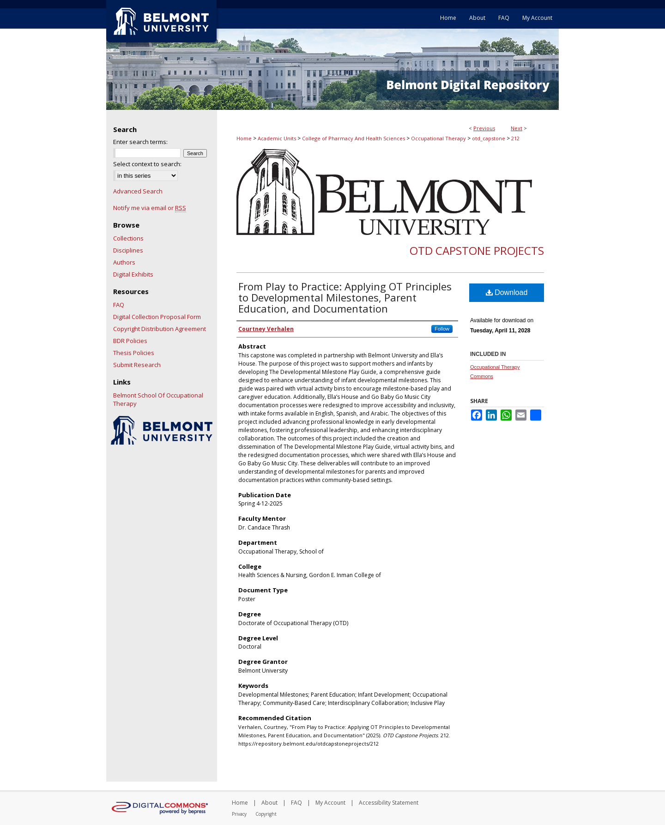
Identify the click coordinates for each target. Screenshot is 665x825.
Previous (484, 128)
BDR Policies (130, 341)
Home (244, 138)
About (269, 803)
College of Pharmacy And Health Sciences (353, 138)
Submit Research (137, 365)
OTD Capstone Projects (477, 250)
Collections (128, 238)
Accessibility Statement (388, 803)
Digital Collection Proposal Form (157, 317)
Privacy (239, 814)
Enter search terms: (140, 142)
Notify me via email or (149, 208)
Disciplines (128, 250)
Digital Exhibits (133, 274)
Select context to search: (147, 164)
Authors (124, 262)
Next (516, 128)
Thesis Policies (133, 353)
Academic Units (277, 138)
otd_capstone (488, 138)
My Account (330, 803)
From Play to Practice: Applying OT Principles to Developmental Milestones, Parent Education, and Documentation (345, 297)
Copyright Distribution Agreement (159, 329)
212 (515, 138)
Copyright (266, 814)
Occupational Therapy (438, 138)
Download (507, 292)
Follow (442, 328)
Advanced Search (138, 191)
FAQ (118, 305)
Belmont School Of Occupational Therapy (158, 399)
